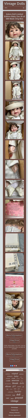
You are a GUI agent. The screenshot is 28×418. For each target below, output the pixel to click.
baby (16, 376)
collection (10, 392)
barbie (18, 391)
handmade (8, 378)
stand (13, 378)
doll (18, 394)
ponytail (19, 397)
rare (7, 398)
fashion (18, 378)
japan (12, 398)
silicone (8, 386)
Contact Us (14, 410)
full (19, 389)
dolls (22, 383)
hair (15, 389)
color (22, 395)
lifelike (22, 380)
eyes (22, 389)
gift (23, 386)
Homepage (14, 407)
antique (11, 389)
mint (22, 378)
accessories (8, 383)
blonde (15, 383)
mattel (19, 386)
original (15, 374)
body (13, 395)
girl (14, 386)
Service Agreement (14, 415)
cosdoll (8, 380)
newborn (8, 374)
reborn (9, 376)
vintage (14, 400)
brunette (8, 395)
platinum (21, 374)
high (7, 389)
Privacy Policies (14, 412)
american (15, 380)
